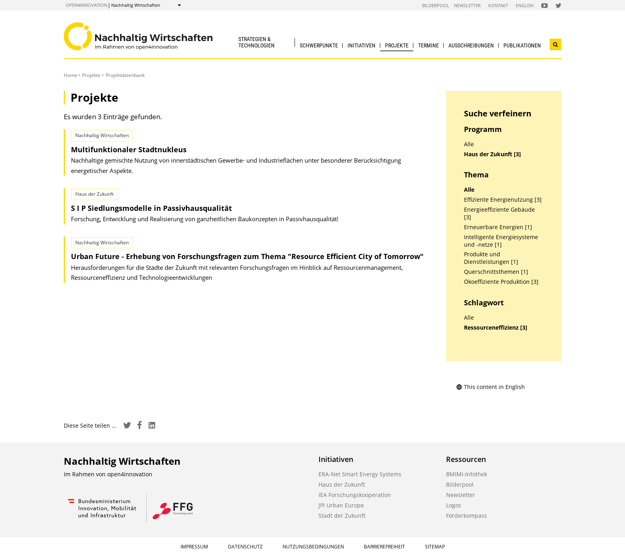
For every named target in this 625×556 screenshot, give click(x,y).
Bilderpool (435, 5)
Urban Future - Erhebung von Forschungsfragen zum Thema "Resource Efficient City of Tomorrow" (247, 256)
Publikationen (522, 45)
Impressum (194, 546)
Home (70, 75)
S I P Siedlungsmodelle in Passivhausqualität (151, 208)
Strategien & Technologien (256, 42)
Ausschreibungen (471, 45)
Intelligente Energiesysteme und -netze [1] (501, 241)
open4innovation (86, 5)
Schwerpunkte (319, 45)
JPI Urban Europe (341, 505)
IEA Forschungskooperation (354, 495)
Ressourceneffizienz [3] (495, 327)
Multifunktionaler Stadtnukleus (129, 149)
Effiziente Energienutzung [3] (503, 199)
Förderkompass (466, 515)
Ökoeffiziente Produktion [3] (501, 281)
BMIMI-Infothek (466, 474)
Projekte (397, 45)
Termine (428, 45)
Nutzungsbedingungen (313, 546)
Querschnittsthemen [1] (496, 271)
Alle (469, 144)
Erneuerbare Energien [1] (498, 227)
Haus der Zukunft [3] (492, 154)
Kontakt (498, 5)
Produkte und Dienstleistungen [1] (491, 258)
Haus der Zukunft (341, 484)
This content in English (490, 387)
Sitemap (435, 546)
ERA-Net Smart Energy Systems (359, 474)
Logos (453, 505)
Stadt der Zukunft (342, 515)
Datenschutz (245, 546)
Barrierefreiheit (384, 546)
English (525, 5)
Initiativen (361, 45)
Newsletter (467, 5)
